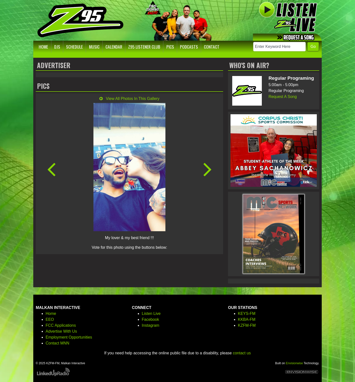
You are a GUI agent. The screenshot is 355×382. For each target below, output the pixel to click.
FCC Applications (61, 325)
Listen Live (151, 313)
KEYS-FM (246, 313)
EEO (50, 319)
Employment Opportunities (69, 337)
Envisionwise (294, 363)
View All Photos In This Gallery (129, 98)
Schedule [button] (74, 46)
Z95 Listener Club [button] (144, 46)
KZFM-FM (247, 325)
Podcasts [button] (189, 46)
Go (313, 46)
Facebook (150, 319)
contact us (242, 353)
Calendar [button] (114, 46)
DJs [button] (57, 46)
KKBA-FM (246, 319)
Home (51, 313)
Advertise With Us (61, 331)
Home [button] (43, 46)
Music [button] (94, 46)
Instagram (150, 325)
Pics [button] (170, 46)
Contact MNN (57, 343)
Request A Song (282, 97)
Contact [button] (211, 46)
